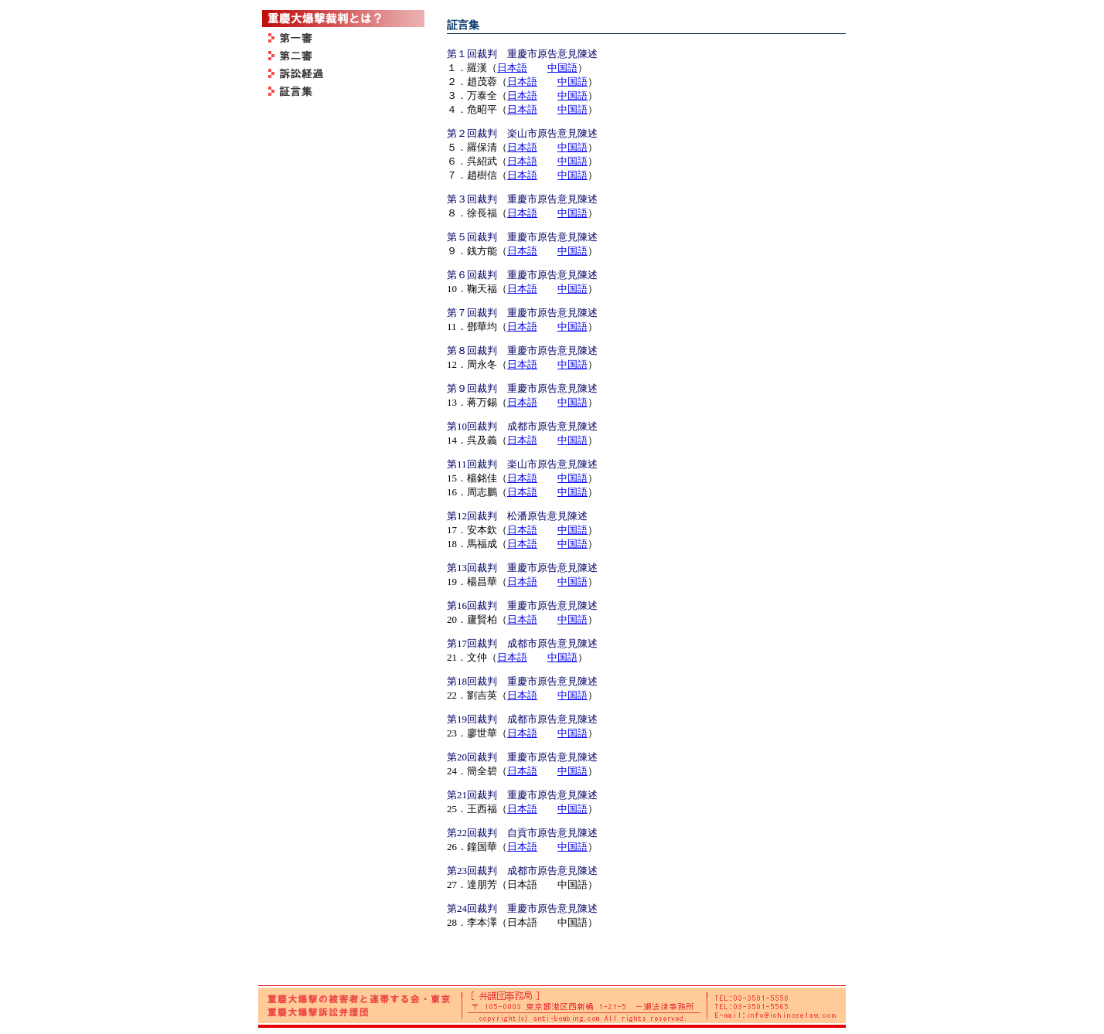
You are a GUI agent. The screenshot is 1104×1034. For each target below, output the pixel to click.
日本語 (512, 67)
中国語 (562, 67)
